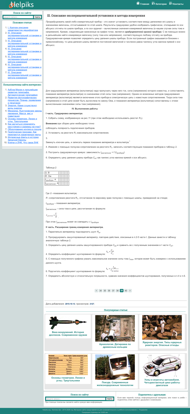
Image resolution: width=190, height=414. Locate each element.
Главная (144, 4)
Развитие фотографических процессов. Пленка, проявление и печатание (24, 100)
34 (100, 290)
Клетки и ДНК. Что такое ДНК (23, 142)
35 (105, 290)
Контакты (178, 4)
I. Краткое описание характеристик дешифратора (23, 28)
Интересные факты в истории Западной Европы (23, 138)
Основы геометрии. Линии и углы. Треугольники (22, 120)
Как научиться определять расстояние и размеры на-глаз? (24, 125)
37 (113, 290)
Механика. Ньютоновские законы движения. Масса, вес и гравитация (25, 113)
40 (126, 290)
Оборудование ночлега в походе (24, 129)
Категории (161, 4)
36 (109, 290)
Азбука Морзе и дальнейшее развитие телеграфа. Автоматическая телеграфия (23, 92)
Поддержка (143, 410)
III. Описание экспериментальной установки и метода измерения (24, 35)
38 (117, 290)
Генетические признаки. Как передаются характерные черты (24, 133)
